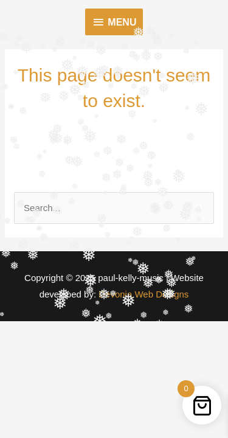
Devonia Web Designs (142, 294)
